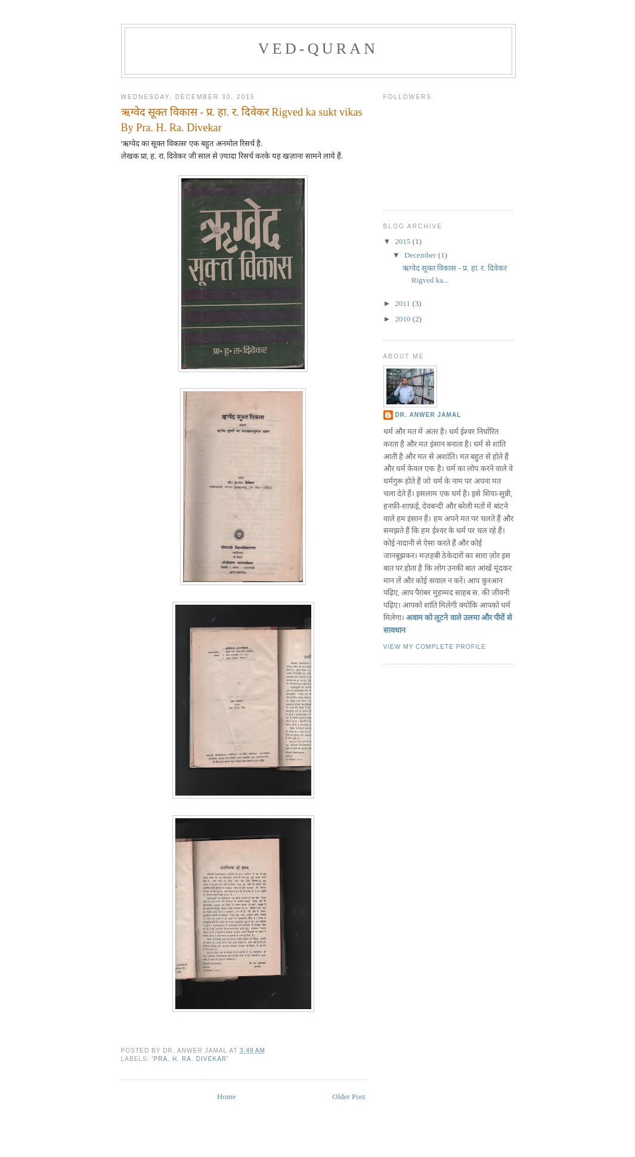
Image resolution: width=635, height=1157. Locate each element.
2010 (404, 318)
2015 (404, 241)
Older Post (348, 1096)
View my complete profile (435, 647)
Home (226, 1096)
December (421, 254)
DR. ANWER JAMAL (428, 415)
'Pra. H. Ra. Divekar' (190, 1059)
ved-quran (318, 48)
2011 (404, 303)
